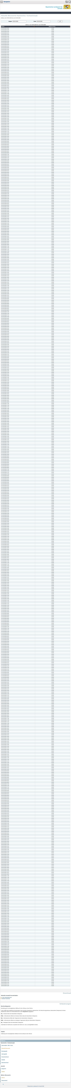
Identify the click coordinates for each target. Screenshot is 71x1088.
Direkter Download (6, 998)
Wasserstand (4, 1080)
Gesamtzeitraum (5, 1056)
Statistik (3, 1059)
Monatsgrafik (4, 1051)
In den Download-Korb (7, 997)
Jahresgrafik (4, 1054)
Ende (35, 21)
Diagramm (3, 1068)
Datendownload (4, 1062)
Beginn (10, 21)
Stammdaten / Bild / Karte (7, 1045)
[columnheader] (18, 26)
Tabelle (3, 1071)
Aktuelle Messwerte (5, 1048)
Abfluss (3, 1077)
